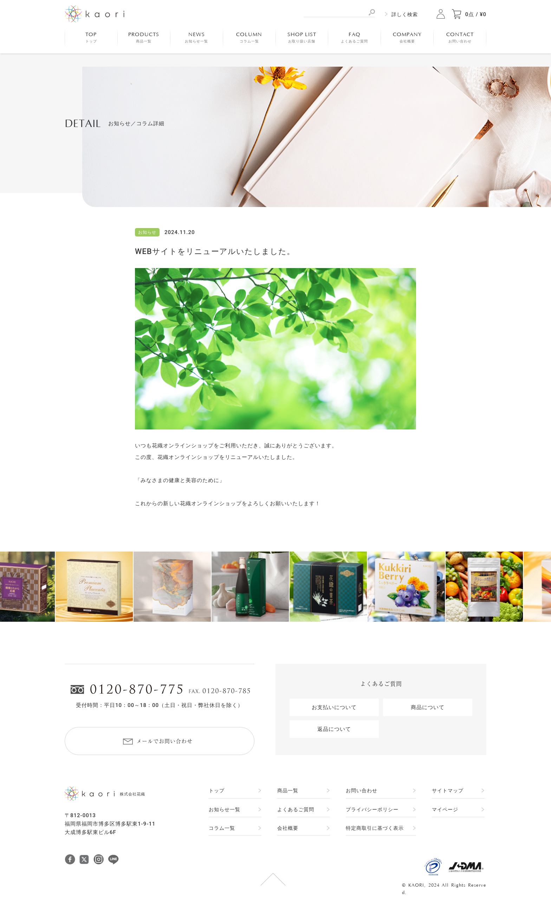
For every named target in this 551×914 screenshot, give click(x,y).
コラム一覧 (222, 828)
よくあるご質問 (295, 809)
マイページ (445, 809)
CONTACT (460, 38)
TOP (91, 38)
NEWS (196, 38)
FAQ (354, 38)
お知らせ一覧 (224, 809)
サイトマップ (448, 790)
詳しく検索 (404, 14)
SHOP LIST (301, 38)
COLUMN (249, 38)
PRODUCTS (143, 38)
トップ (217, 790)
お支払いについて (334, 707)
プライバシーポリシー (372, 809)
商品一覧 (287, 790)
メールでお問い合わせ (164, 741)
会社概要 (287, 828)
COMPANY (407, 38)
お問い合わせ (361, 790)
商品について (428, 707)
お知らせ (147, 232)
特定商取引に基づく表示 (375, 828)
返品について (334, 729)
